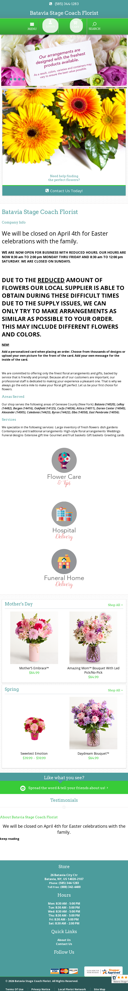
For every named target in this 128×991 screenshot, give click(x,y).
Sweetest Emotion (33, 750)
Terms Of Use (14, 986)
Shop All (115, 602)
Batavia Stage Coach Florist (64, 13)
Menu (43, 27)
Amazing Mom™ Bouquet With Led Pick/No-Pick (93, 667)
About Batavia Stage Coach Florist (29, 814)
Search (83, 27)
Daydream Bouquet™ (93, 750)
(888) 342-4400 (70, 884)
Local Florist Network (72, 986)
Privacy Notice (40, 986)
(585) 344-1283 (67, 4)
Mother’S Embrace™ (33, 665)
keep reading (9, 836)
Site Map (99, 986)
